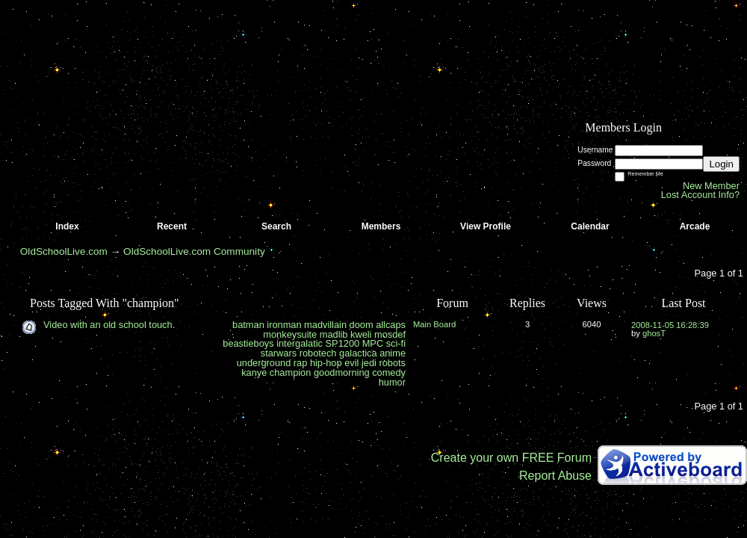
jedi (369, 362)
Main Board (434, 324)
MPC (372, 343)
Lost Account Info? (700, 194)
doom (362, 324)
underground (264, 362)
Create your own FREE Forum (511, 457)
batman (248, 324)
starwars (279, 353)
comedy (389, 372)
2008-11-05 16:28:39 (670, 325)
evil (351, 362)
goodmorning (342, 372)
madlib (334, 334)
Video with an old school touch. (109, 324)
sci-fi (396, 343)
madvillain (325, 324)
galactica (358, 353)
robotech (318, 353)
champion (290, 372)
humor (392, 382)
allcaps (391, 324)
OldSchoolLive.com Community (194, 251)
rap (301, 362)
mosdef (390, 334)
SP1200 (343, 343)
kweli (360, 334)
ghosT (654, 333)
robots (392, 362)
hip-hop (326, 362)
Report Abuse (555, 475)
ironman (284, 324)
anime (392, 353)
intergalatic (299, 343)
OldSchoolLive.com (64, 251)
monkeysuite (290, 334)
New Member (711, 185)
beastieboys (248, 343)
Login (721, 164)
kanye (254, 372)
